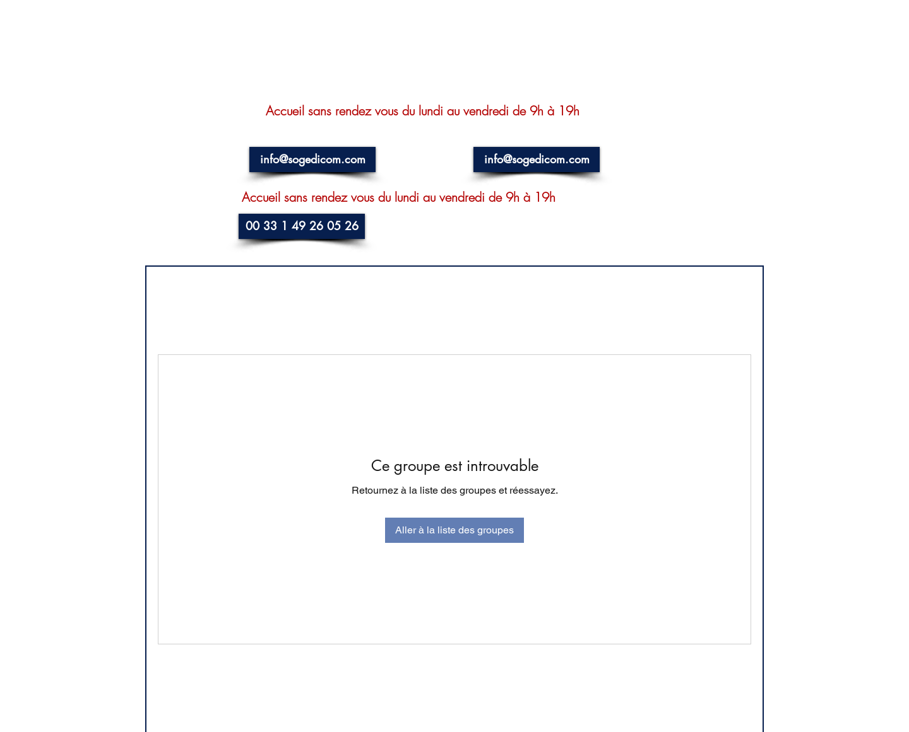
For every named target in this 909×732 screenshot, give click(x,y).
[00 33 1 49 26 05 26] (302, 226)
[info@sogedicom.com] (312, 159)
